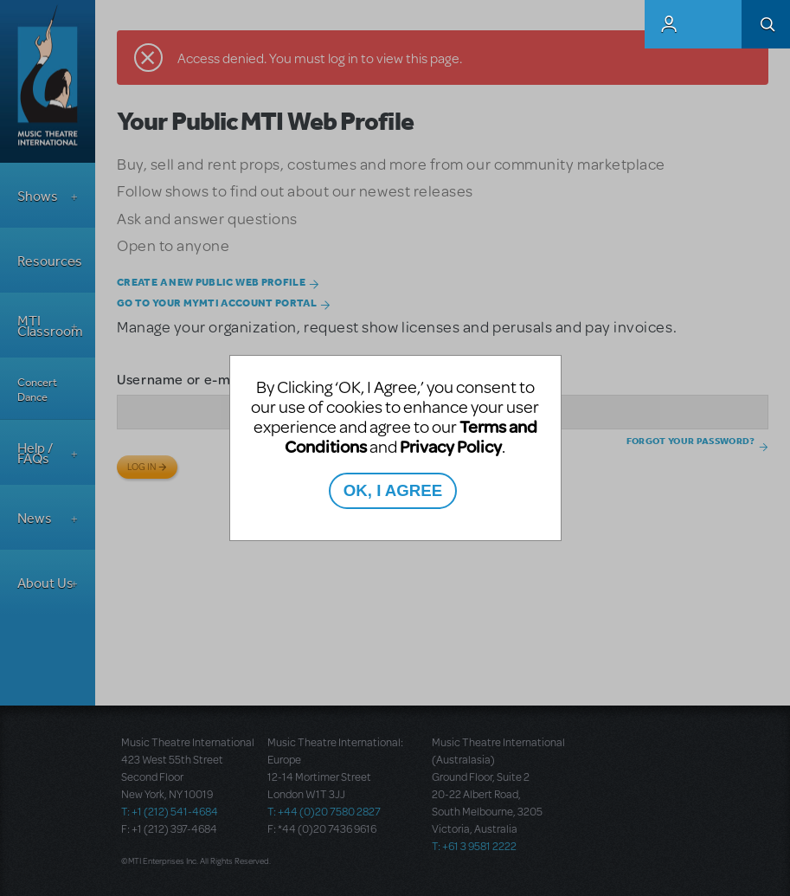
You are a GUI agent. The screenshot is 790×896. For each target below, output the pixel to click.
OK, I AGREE (393, 490)
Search (766, 24)
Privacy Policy (451, 446)
